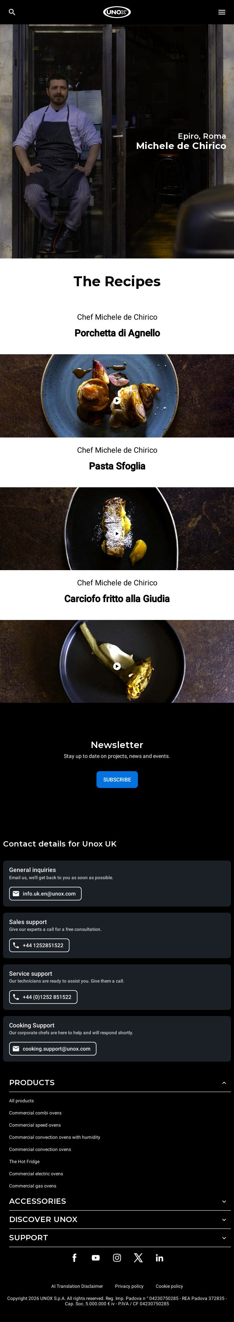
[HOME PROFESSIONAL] (117, 12)
